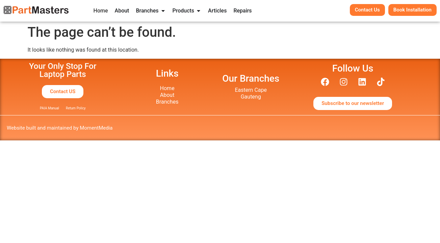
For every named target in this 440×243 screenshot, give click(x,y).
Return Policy (75, 108)
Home (167, 88)
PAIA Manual (49, 108)
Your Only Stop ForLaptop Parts (62, 70)
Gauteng (251, 96)
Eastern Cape (251, 90)
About (167, 95)
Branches (167, 102)
